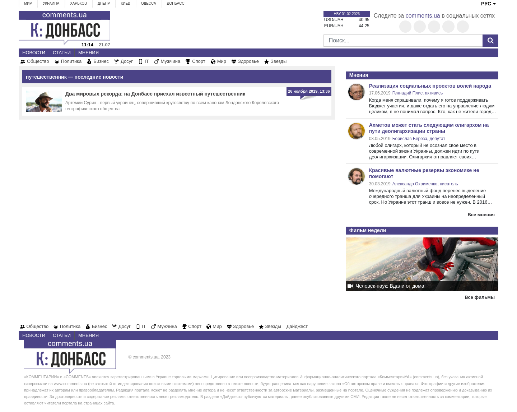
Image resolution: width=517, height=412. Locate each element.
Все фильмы (480, 297)
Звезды (279, 61)
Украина (51, 3)
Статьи (62, 52)
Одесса (148, 3)
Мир (28, 3)
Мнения (88, 52)
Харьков (78, 3)
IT (147, 61)
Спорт (198, 61)
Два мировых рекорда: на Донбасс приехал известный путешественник (155, 94)
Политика (71, 61)
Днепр (104, 3)
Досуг (127, 61)
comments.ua (423, 16)
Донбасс (176, 3)
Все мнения (481, 214)
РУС (486, 3)
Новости (33, 52)
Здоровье (248, 61)
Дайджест (297, 326)
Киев (125, 3)
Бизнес (101, 61)
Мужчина (171, 61)
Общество (38, 61)
